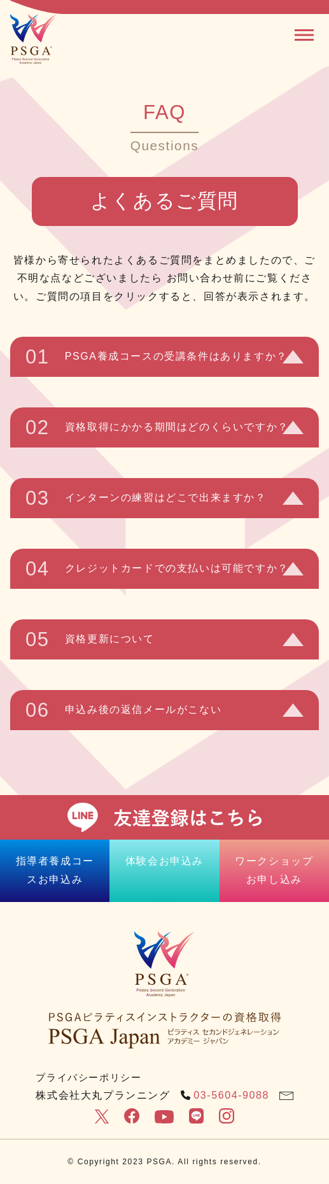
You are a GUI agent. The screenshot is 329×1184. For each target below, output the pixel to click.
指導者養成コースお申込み (55, 870)
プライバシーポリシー (88, 1077)
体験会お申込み (164, 861)
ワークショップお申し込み (274, 870)
